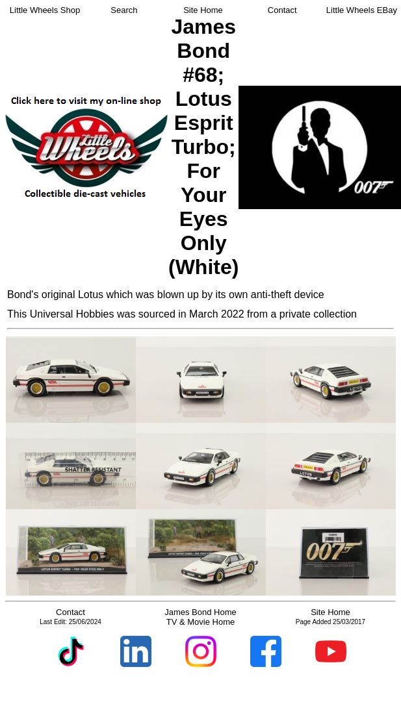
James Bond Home (200, 612)
